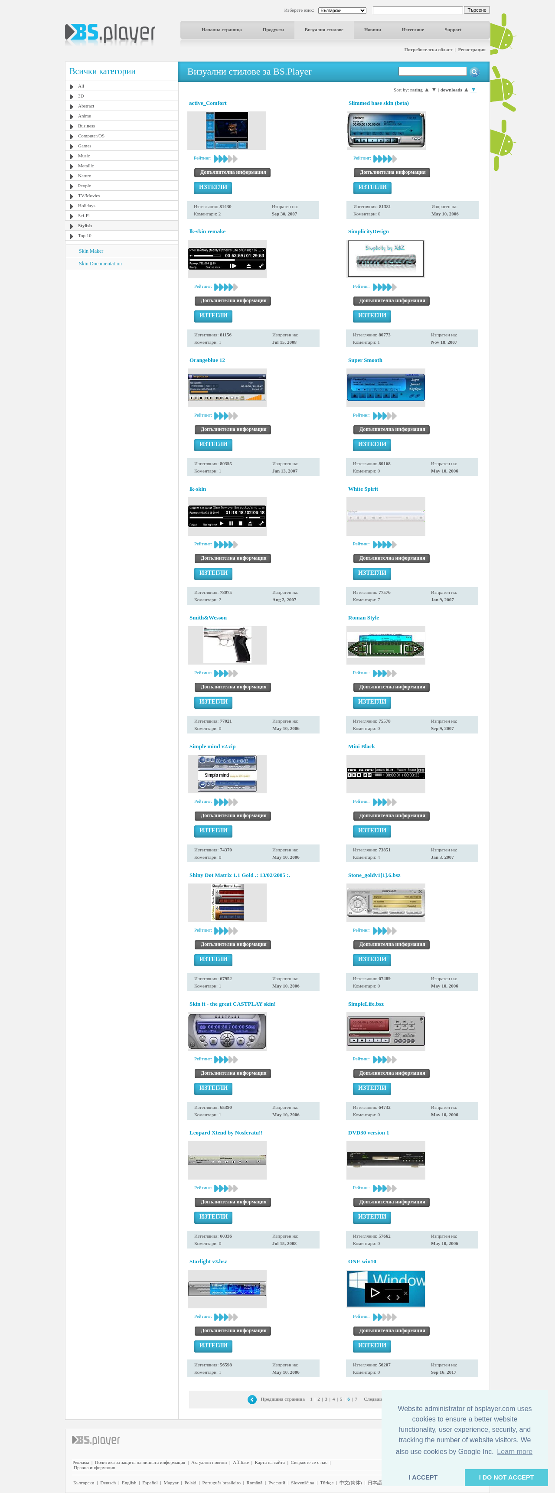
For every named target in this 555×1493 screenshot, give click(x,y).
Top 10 (84, 235)
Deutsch (108, 1482)
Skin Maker (91, 251)
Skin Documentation (100, 264)
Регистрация (472, 49)
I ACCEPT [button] (423, 1477)
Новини (372, 29)
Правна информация (94, 1467)
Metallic (86, 165)
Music (84, 155)
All (81, 85)
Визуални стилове (324, 29)
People (84, 185)
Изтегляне (413, 29)
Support (453, 29)
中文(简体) (351, 1482)
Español (149, 1482)
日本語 (375, 1482)
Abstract (86, 105)
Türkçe (326, 1482)
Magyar (170, 1482)
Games (84, 145)
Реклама (80, 1462)
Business (86, 125)
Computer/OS (91, 135)
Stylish (85, 225)
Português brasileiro (221, 1482)
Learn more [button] (514, 1451)
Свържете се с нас (309, 1462)
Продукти (273, 29)
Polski (190, 1482)
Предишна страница (283, 1399)
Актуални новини (209, 1462)
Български (84, 1482)
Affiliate (241, 1462)
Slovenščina (302, 1482)
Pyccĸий (276, 1482)
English (129, 1482)
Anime (84, 115)
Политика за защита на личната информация (140, 1462)
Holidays (86, 205)
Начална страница (222, 29)
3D (81, 95)
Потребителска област (429, 49)
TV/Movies (89, 195)
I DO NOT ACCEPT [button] (506, 1477)
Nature (84, 175)
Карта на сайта (270, 1462)
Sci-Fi (84, 215)
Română (255, 1482)
